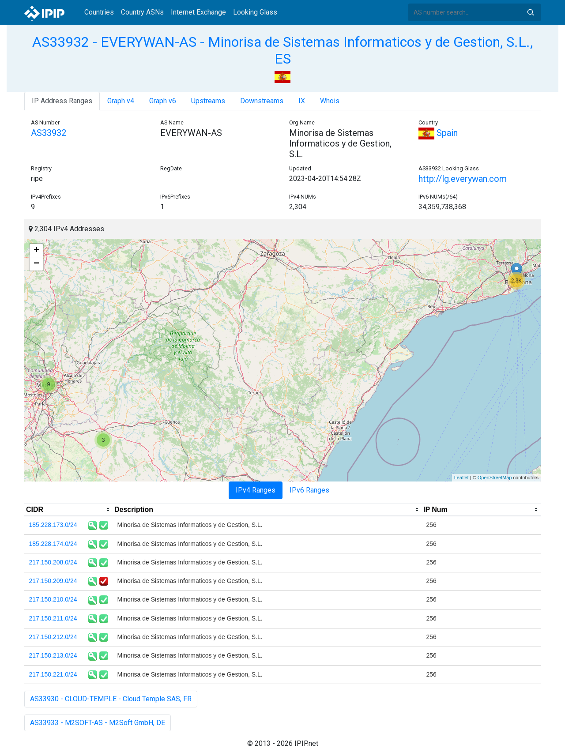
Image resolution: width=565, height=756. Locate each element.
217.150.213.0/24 (53, 655)
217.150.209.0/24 (53, 580)
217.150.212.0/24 (53, 636)
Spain (438, 133)
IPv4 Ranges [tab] (255, 490)
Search (530, 12)
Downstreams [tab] (261, 101)
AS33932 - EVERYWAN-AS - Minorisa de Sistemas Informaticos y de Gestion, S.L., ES (282, 50)
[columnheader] (68, 510)
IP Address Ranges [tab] (62, 101)
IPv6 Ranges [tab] (309, 490)
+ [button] (36, 250)
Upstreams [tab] (208, 101)
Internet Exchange (198, 12)
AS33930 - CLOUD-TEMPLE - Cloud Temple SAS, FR (111, 699)
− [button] (36, 264)
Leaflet (461, 477)
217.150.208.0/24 (53, 562)
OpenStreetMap (495, 477)
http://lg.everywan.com (462, 178)
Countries (99, 12)
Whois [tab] (329, 101)
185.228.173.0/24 (53, 524)
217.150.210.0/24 (53, 599)
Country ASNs (142, 12)
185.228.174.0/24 (53, 543)
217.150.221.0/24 (53, 674)
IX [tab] (301, 101)
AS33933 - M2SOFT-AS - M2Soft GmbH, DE (97, 722)
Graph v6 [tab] (162, 101)
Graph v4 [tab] (120, 101)
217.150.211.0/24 (53, 618)
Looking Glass (255, 12)
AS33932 (48, 133)
